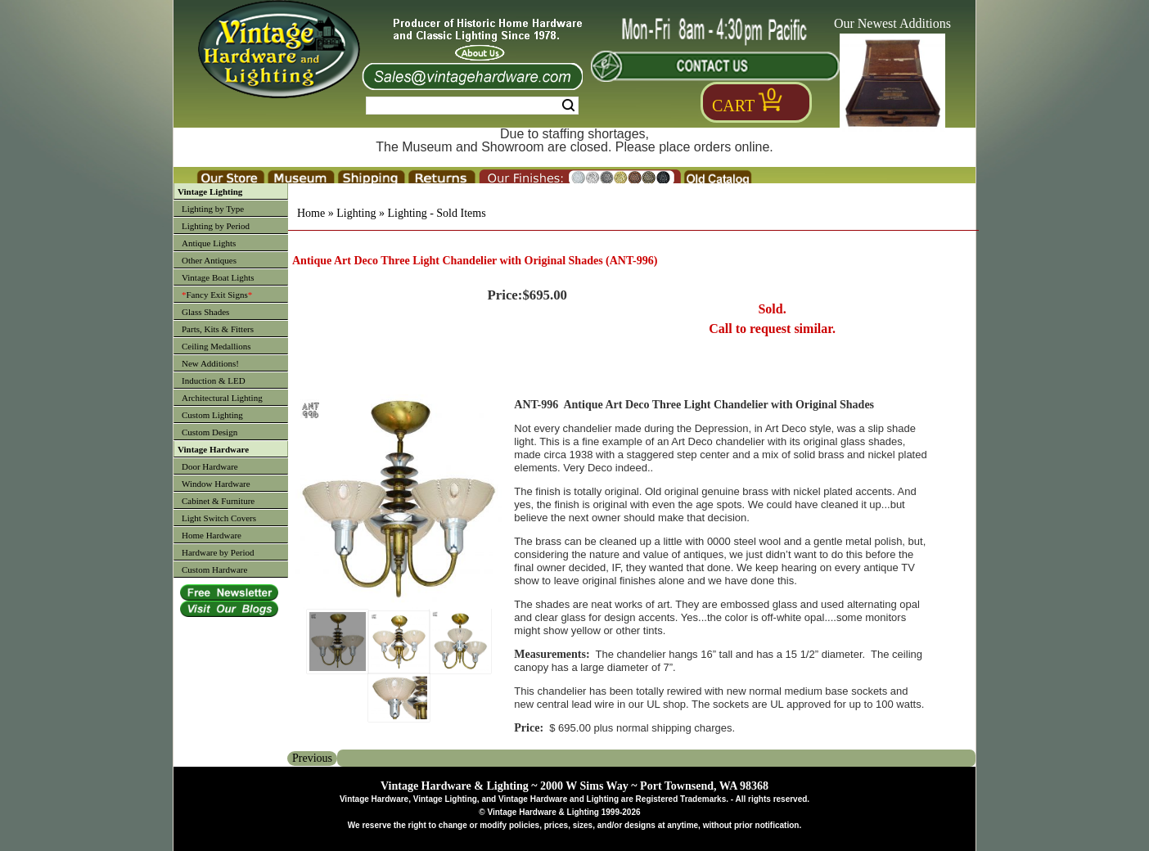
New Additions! (210, 363)
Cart (733, 106)
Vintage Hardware (213, 449)
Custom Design (209, 432)
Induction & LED (214, 380)
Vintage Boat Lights (218, 277)
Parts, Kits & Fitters (218, 329)
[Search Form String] (472, 106)
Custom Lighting (212, 415)
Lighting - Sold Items (436, 213)
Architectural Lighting (222, 398)
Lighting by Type (213, 209)
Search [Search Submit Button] (568, 106)
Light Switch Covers (219, 518)
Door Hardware (210, 466)
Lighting (356, 213)
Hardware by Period (218, 552)
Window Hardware (216, 484)
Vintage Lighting (210, 191)
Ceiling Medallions (216, 346)
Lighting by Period (216, 226)
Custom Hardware (214, 569)
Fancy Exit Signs (217, 294)
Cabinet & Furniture (218, 501)
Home (311, 213)
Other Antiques (209, 260)
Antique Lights (209, 243)
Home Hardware (211, 535)
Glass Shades (205, 312)
